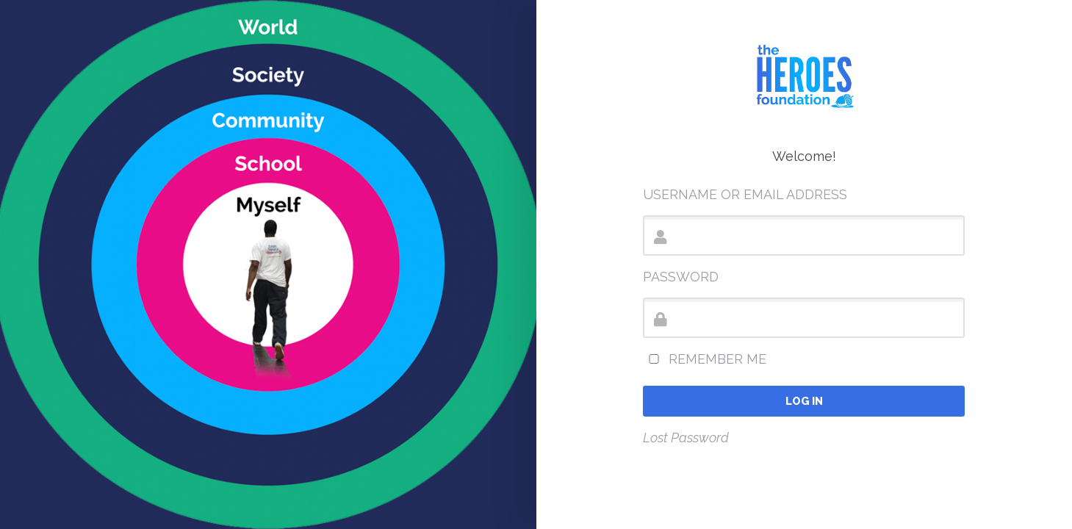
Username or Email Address (745, 194)
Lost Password (686, 437)
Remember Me (704, 359)
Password (681, 276)
